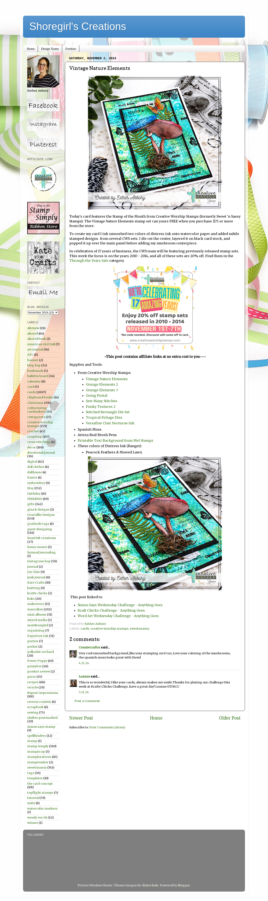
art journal (35, 349)
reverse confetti (39, 702)
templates (35, 778)
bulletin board (37, 376)
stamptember (37, 762)
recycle (32, 687)
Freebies (70, 48)
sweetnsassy (139, 628)
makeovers (35, 604)
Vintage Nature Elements (107, 379)
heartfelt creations (41, 538)
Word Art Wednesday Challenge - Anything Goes (118, 616)
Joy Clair (33, 572)
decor (31, 447)
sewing (32, 712)
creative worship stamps (109, 628)
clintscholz (150, 885)
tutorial (33, 798)
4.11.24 (84, 663)
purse (31, 677)
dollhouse (34, 472)
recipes (33, 682)
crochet (33, 431)
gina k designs (38, 509)
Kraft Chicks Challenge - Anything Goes (111, 610)
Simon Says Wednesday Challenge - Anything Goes (120, 605)
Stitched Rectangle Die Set (108, 412)
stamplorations (39, 757)
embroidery (36, 483)
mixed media (37, 620)
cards (85, 628)
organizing (36, 630)
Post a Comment (87, 701)
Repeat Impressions (42, 693)
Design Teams (50, 48)
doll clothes (35, 467)
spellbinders (36, 736)
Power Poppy (37, 661)
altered (32, 333)
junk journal (36, 577)
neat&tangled (37, 625)
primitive (34, 666)
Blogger (184, 885)
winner (32, 823)
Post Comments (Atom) (107, 727)
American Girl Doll (41, 344)
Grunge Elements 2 (102, 384)
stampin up (36, 751)
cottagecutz (36, 417)
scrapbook (35, 707)
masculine (35, 609)
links (31, 599)
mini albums (36, 614)
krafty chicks (37, 593)
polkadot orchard (40, 652)
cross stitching (38, 442)
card (30, 387)
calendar (34, 381)
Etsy (30, 488)
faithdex (33, 493)
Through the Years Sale (89, 260)
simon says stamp (41, 727)
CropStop (34, 437)
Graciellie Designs (41, 515)
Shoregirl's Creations (77, 26)
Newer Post (81, 718)
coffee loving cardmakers (37, 409)
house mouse (37, 547)
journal (32, 567)
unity (31, 803)
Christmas (35, 403)
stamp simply (37, 746)
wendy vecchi (37, 817)
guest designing (39, 529)
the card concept (40, 783)
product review (38, 671)
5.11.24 (84, 692)
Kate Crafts (36, 582)
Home (31, 48)
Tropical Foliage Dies (104, 417)
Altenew (33, 328)
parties (32, 641)
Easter (32, 477)
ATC (30, 355)
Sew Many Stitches (101, 401)
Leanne (84, 676)
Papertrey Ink (37, 636)
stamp (32, 741)
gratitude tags (38, 524)
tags (30, 773)
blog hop (34, 365)
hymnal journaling (41, 552)
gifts (31, 504)
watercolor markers (42, 808)
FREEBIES (34, 499)
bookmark (35, 371)
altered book (36, 339)
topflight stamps (40, 792)
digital (32, 461)
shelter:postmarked (42, 718)
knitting (33, 588)
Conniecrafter (89, 647)
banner (32, 360)
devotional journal (41, 452)
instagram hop (38, 561)
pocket (32, 646)
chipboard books (40, 397)
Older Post (230, 718)
